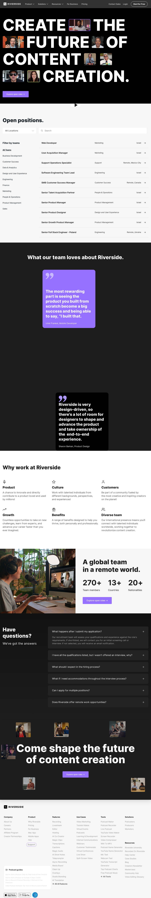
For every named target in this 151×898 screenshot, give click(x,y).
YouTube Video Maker (110, 833)
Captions (56, 847)
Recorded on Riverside (135, 851)
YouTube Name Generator (112, 851)
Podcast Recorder (108, 825)
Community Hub (132, 873)
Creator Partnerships (13, 836)
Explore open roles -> (16, 94)
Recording (56, 822)
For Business (72, 4)
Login (124, 4)
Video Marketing (84, 822)
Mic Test (104, 854)
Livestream (57, 825)
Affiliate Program (11, 833)
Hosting (55, 833)
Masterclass (130, 869)
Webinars (80, 843)
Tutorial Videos (83, 825)
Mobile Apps (33, 836)
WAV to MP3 (106, 843)
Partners (7, 829)
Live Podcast (106, 829)
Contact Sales (114, 4)
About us (8, 822)
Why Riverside (34, 822)
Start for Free (139, 4)
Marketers (129, 829)
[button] (30, 4)
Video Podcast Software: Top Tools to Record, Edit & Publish (26, 886)
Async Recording (59, 862)
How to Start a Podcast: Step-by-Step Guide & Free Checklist (26, 874)
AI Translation (58, 880)
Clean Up (56, 869)
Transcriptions (58, 843)
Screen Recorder (108, 836)
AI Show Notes (58, 854)
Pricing (85, 4)
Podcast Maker (107, 822)
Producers (129, 825)
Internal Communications (87, 840)
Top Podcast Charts (109, 869)
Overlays (56, 873)
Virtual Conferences (85, 851)
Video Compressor (108, 840)
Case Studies (130, 858)
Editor (54, 829)
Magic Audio (57, 851)
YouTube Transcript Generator (109, 864)
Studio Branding (59, 876)
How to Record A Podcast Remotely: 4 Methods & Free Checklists (23, 881)
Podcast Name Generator (111, 847)
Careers (7, 825)
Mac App (32, 833)
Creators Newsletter (133, 866)
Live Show (81, 854)
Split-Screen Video (85, 858)
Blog (127, 862)
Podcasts (81, 833)
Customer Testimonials (86, 847)
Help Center (130, 855)
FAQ (30, 840)
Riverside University (133, 847)
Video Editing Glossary (134, 877)
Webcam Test (106, 858)
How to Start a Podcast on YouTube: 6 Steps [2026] (23, 878)
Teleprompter (58, 858)
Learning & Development (87, 836)
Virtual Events (82, 829)
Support (31, 844)
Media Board (57, 865)
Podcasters (130, 822)
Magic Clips (57, 840)
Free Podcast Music (109, 873)
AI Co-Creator (58, 836)
